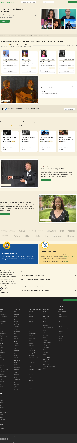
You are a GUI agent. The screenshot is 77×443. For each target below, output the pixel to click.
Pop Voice (31, 347)
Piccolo (15, 316)
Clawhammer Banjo (4, 369)
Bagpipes (31, 321)
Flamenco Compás (47, 342)
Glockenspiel (17, 367)
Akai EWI (31, 314)
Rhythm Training (46, 344)
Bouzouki (2, 381)
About (1, 436)
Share (50, 436)
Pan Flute (16, 328)
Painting (1, 409)
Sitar (1, 379)
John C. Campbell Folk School (6, 421)
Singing (30, 331)
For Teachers (58, 2)
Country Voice (31, 342)
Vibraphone (16, 365)
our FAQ (59, 261)
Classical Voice (32, 338)
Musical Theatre (32, 333)
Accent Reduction (62, 311)
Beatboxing (31, 355)
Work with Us (39, 436)
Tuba (15, 348)
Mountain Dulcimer (4, 378)
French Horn (16, 347)
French (59, 323)
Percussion (16, 384)
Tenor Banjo (2, 371)
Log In (65, 2)
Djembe (16, 387)
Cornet (15, 355)
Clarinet (16, 318)
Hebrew (60, 326)
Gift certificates (25, 436)
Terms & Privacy (56, 436)
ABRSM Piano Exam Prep (5, 336)
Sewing (1, 402)
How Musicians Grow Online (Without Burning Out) (66, 139)
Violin (1, 345)
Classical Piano (3, 330)
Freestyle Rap (32, 350)
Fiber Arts (2, 399)
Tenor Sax (16, 326)
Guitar (1, 311)
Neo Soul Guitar (3, 318)
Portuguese (60, 336)
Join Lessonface (72, 2)
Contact (18, 436)
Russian (60, 338)
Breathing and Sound (18, 335)
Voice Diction (31, 348)
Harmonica (31, 311)
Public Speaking (46, 335)
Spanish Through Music (63, 328)
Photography (2, 419)
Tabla (15, 372)
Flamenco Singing (32, 352)
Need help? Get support (70, 300)
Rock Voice (31, 343)
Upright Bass (2, 354)
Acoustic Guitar (3, 314)
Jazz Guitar (2, 319)
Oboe (15, 319)
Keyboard (2, 335)
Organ (1, 338)
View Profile (10, 71)
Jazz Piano (2, 331)
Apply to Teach (7, 436)
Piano (1, 328)
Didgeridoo (31, 319)
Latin (59, 333)
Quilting (1, 404)
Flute (15, 311)
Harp (1, 355)
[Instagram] (3, 439)
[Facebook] (1, 439)
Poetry (1, 417)
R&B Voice (31, 335)
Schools (45, 436)
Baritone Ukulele (3, 376)
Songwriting (45, 311)
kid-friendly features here (68, 256)
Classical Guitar (3, 321)
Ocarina (16, 336)
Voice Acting (45, 323)
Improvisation (46, 347)
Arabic (59, 314)
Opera (30, 340)
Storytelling (2, 416)
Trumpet (16, 343)
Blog (14, 436)
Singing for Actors (47, 332)
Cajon (15, 386)
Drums (15, 362)
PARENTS (32, 436)
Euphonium (16, 350)
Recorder (31, 313)
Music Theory (46, 345)
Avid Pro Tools (46, 364)
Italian (59, 329)
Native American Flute (19, 313)
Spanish (60, 318)
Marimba (16, 364)
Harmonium (31, 318)
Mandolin (2, 374)
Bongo (15, 382)
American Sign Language (63, 313)
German (60, 324)
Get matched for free (69, 109)
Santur (1, 383)
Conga (15, 371)
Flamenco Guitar (3, 316)
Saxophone (16, 323)
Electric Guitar (3, 313)
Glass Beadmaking (4, 412)
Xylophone (16, 369)
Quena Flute (16, 314)
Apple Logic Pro (46, 363)
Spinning (1, 407)
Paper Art (2, 410)
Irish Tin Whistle (32, 323)
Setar (1, 384)
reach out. (65, 261)
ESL (59, 321)
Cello (1, 350)
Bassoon (16, 321)
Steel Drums (17, 379)
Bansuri (15, 333)
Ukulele (1, 372)
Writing (1, 414)
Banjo (1, 367)
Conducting (45, 352)
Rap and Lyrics (32, 353)
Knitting (1, 400)
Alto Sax (16, 329)
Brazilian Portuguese (62, 316)
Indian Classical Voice (33, 357)
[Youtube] (7, 439)
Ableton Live (45, 361)
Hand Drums (16, 377)
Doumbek (16, 376)
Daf (15, 381)
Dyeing (1, 405)
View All (1, 323)
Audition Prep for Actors (48, 327)
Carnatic (45, 349)
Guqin (1, 357)
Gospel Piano (3, 333)
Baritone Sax (17, 331)
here (66, 258)
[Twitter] (5, 439)
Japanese (60, 331)
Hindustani (45, 350)
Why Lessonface (48, 2)
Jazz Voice (31, 336)
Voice (30, 330)
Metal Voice (31, 345)
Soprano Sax (17, 324)
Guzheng (2, 359)
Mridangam (16, 374)
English (59, 319)
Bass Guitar (2, 352)
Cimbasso (16, 353)
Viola (1, 349)
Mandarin (60, 335)
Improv (44, 333)
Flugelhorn (16, 352)
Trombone (16, 345)
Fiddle (1, 347)
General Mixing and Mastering (49, 366)
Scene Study (45, 325)
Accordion (31, 316)
